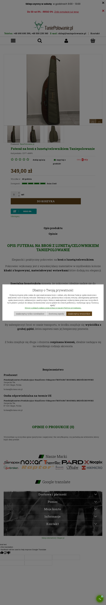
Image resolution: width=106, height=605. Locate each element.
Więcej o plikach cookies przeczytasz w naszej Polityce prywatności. (53, 308)
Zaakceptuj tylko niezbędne (30, 313)
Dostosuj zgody (56, 313)
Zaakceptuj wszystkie (79, 313)
